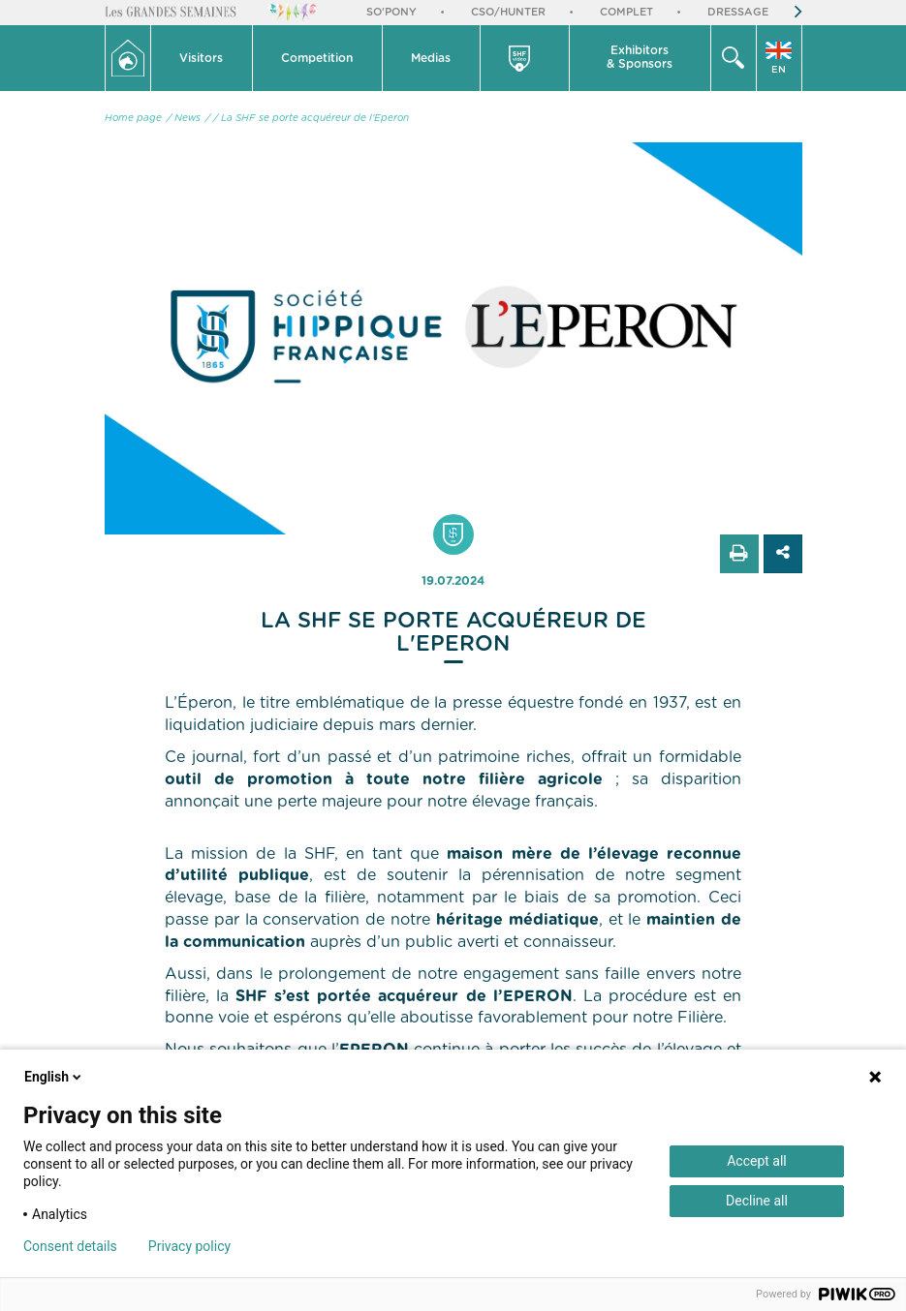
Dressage (737, 12)
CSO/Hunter (508, 12)
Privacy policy (189, 1246)
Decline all (757, 1200)
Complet (626, 12)
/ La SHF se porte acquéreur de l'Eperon (311, 118)
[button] (202, 58)
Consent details (70, 1246)
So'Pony (391, 12)
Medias (431, 58)
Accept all (757, 1161)
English (54, 1076)
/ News (184, 118)
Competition (317, 58)
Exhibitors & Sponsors (639, 57)
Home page (133, 118)
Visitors (201, 58)
